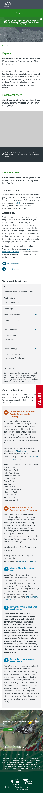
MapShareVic (21, 451)
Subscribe (8, 730)
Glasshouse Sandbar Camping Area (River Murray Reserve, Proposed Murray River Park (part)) (22, 154)
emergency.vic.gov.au (26, 561)
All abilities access (14, 269)
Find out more (31, 381)
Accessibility (16, 755)
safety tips (18, 203)
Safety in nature (13, 263)
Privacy (5, 743)
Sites (6, 45)
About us (5, 755)
